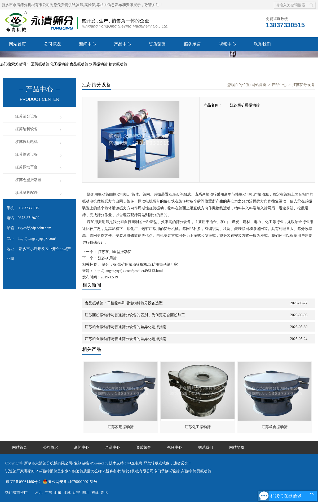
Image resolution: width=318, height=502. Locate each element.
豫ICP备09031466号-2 (23, 482)
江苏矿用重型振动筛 (114, 252)
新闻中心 (87, 44)
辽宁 (76, 493)
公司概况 (52, 44)
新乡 (104, 493)
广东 (48, 493)
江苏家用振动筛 (121, 427)
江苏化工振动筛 (198, 427)
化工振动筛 (60, 64)
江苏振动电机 (26, 142)
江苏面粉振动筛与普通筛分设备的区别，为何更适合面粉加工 (135, 315)
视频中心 (227, 44)
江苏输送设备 (26, 154)
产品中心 (122, 44)
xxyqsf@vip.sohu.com (34, 228)
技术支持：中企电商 (125, 463)
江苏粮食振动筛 (275, 427)
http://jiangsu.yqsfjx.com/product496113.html (129, 271)
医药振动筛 (40, 64)
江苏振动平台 (26, 167)
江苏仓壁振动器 (28, 180)
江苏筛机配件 (26, 193)
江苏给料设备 (26, 129)
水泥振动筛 (99, 64)
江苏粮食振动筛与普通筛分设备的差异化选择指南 (125, 327)
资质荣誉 (157, 44)
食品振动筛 (79, 64)
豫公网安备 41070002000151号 (70, 482)
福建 (95, 493)
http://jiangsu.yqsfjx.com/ (37, 239)
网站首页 (17, 44)
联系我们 (262, 44)
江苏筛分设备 (26, 116)
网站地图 (236, 447)
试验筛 (77, 5)
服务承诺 (192, 44)
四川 (86, 493)
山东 (57, 493)
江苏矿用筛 (107, 258)
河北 (38, 493)
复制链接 (81, 463)
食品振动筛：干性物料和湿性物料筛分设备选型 (124, 303)
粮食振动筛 (118, 64)
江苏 (67, 493)
